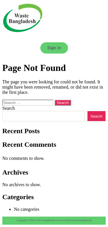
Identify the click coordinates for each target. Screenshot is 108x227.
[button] (54, 38)
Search (8, 108)
